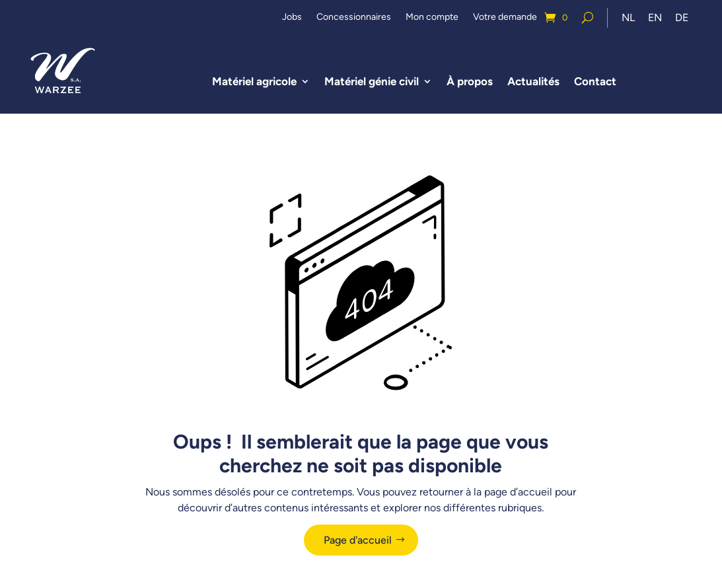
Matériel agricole (254, 81)
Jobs (292, 17)
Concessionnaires (353, 17)
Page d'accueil (358, 540)
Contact (595, 81)
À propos (470, 81)
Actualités (533, 81)
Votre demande (505, 17)
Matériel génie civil (371, 81)
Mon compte (432, 17)
